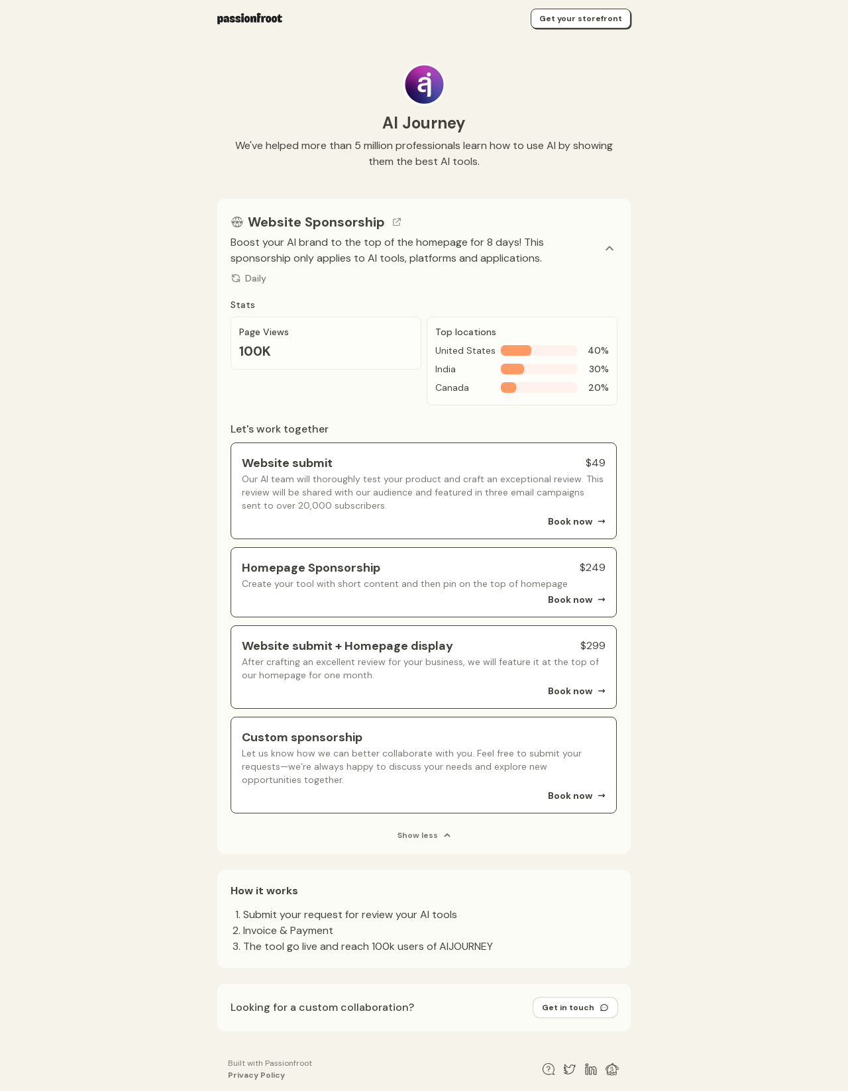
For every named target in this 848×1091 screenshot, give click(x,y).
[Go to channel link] (396, 222)
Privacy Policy (256, 1075)
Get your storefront (580, 18)
